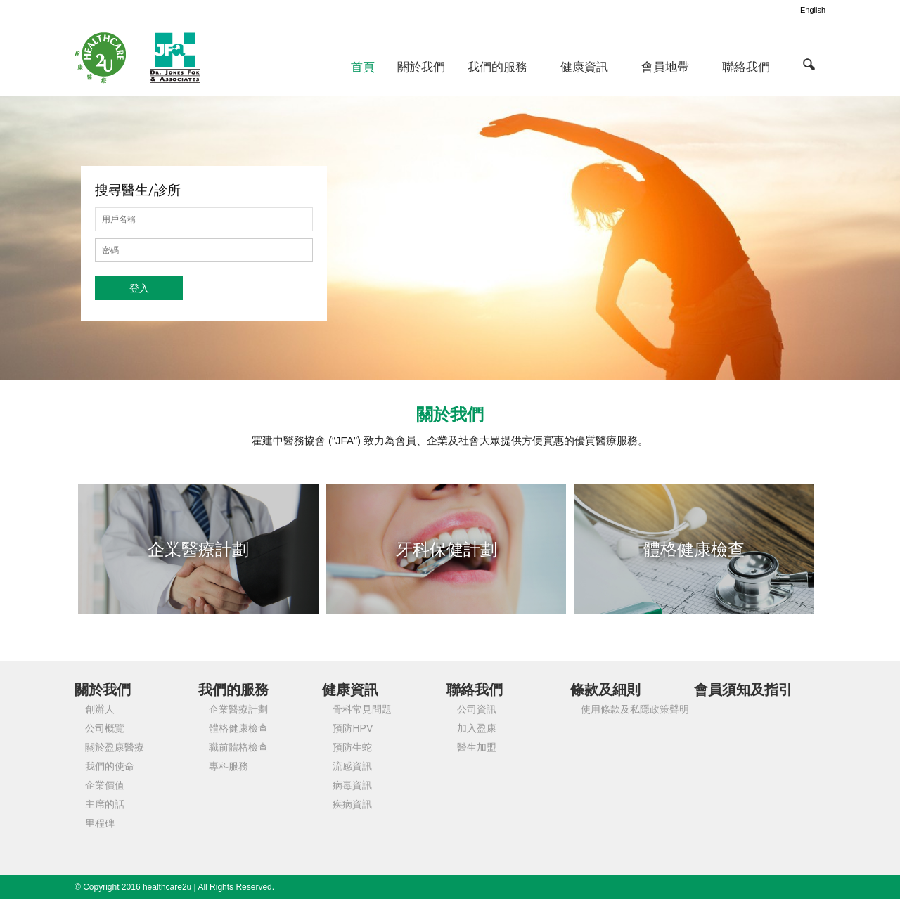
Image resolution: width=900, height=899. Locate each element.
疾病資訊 (352, 804)
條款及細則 (605, 689)
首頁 (363, 67)
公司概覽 (104, 728)
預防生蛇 (352, 747)
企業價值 (104, 785)
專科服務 (228, 766)
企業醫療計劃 (238, 709)
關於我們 (421, 67)
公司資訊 (476, 709)
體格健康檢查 (238, 728)
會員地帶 (665, 67)
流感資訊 (352, 766)
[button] (808, 64)
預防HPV (353, 728)
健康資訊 (584, 67)
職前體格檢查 (238, 747)
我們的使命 (109, 766)
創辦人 (100, 709)
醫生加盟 (476, 747)
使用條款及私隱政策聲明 (635, 709)
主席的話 (104, 804)
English (812, 10)
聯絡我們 (746, 67)
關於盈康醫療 (114, 747)
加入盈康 (476, 728)
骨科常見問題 (362, 709)
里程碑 (100, 823)
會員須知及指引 (743, 689)
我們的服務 (497, 67)
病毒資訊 (352, 785)
